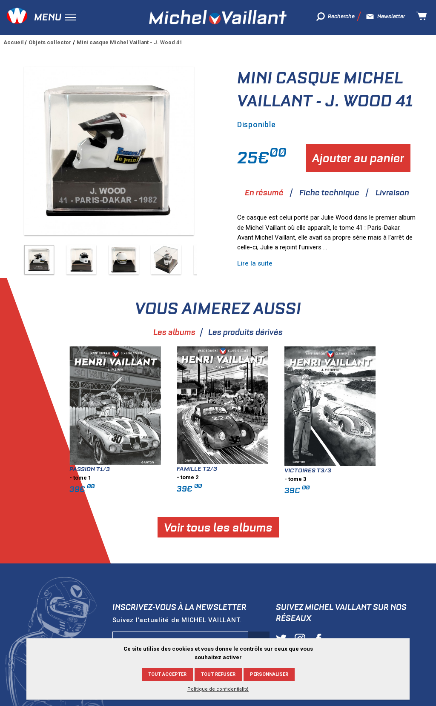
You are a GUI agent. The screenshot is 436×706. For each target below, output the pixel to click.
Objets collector (50, 42)
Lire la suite (254, 263)
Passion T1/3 (138, 469)
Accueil (13, 42)
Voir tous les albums (266, 527)
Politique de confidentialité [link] (218, 689)
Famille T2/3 (245, 468)
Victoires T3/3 (356, 470)
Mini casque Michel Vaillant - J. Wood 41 (129, 42)
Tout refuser (218, 674)
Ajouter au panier (358, 158)
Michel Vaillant (218, 17)
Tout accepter (167, 674)
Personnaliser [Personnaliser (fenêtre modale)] (269, 674)
